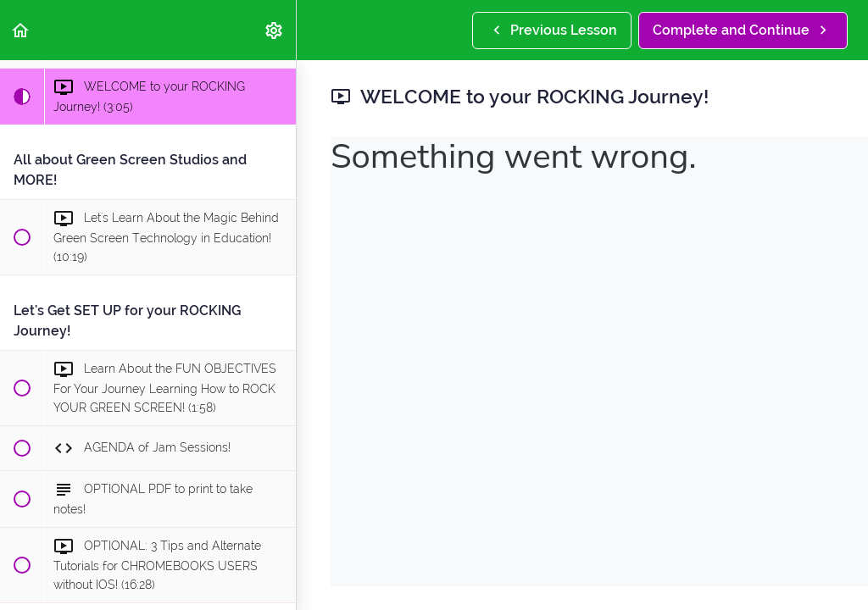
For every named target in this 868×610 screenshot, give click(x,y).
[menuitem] (274, 30)
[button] (21, 30)
